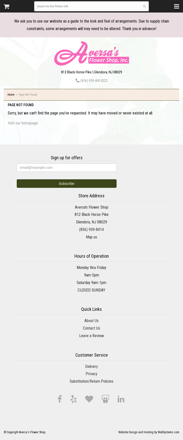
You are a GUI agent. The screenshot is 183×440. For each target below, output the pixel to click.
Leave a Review (91, 335)
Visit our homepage (23, 123)
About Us (91, 320)
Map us (91, 237)
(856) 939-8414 (91, 229)
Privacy (91, 373)
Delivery (91, 366)
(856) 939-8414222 (92, 80)
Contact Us (91, 328)
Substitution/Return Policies (91, 381)
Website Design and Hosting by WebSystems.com (148, 432)
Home (10, 94)
